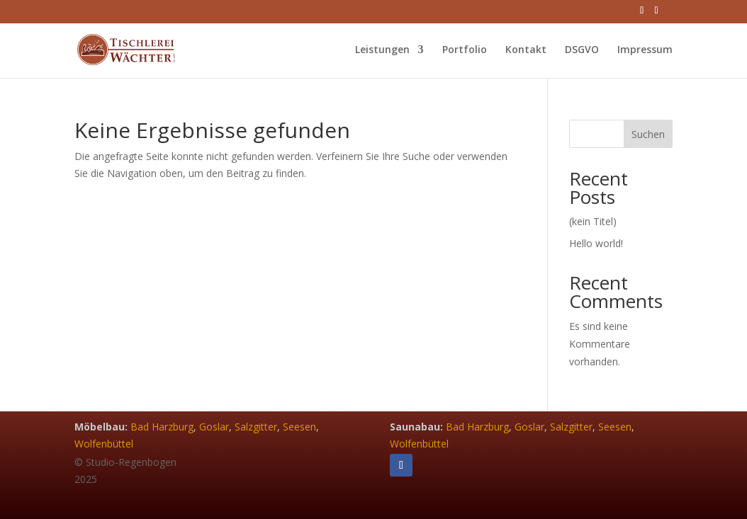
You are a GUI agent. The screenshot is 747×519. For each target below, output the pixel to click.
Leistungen (382, 50)
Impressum (645, 50)
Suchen (648, 134)
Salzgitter (256, 426)
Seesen (299, 426)
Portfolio (464, 50)
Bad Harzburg (161, 426)
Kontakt (525, 50)
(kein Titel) (593, 221)
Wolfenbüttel (103, 443)
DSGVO (582, 50)
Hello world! (596, 243)
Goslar (214, 426)
